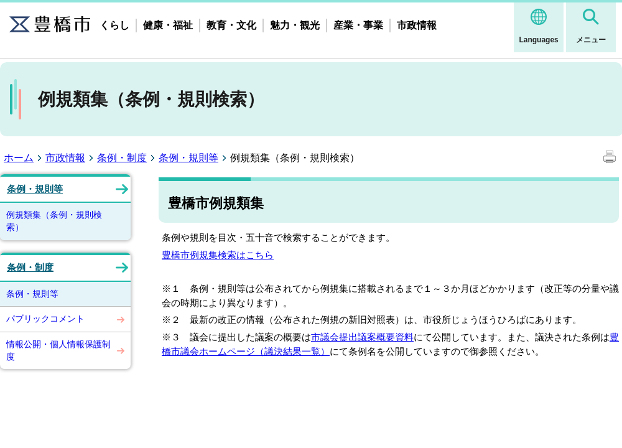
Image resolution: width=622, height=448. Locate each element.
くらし (114, 25)
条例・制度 (122, 157)
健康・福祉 (168, 25)
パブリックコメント (45, 319)
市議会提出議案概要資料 (362, 337)
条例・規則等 (188, 157)
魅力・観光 (295, 25)
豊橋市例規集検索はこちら (218, 255)
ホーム (19, 157)
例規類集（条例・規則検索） (54, 221)
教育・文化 (231, 25)
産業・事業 (358, 25)
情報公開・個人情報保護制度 (58, 350)
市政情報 (417, 25)
